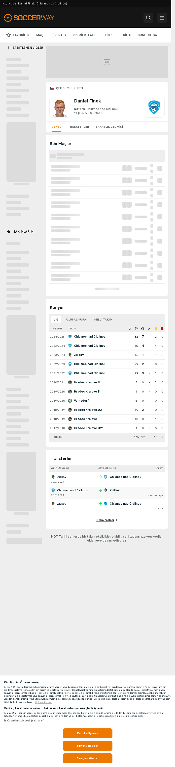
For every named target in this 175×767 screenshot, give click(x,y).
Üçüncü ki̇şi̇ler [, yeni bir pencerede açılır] (43, 702)
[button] (148, 18)
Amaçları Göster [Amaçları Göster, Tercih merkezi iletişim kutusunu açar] (87, 758)
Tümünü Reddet (87, 745)
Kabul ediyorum (87, 733)
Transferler (78, 126)
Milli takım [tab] (103, 319)
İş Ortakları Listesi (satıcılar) (24, 720)
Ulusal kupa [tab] (76, 319)
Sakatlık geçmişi (109, 126)
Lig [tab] (56, 319)
